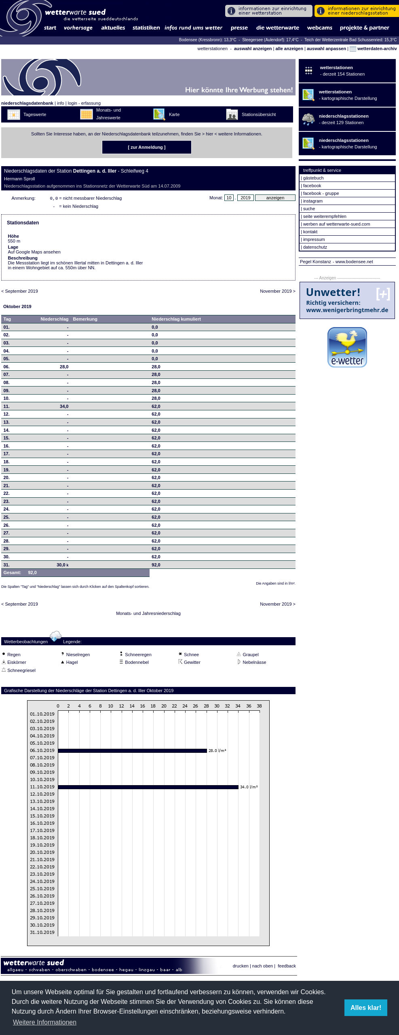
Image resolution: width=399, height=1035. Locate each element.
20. (7, 479)
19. (7, 471)
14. (7, 431)
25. (7, 518)
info (60, 103)
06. (7, 368)
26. (7, 526)
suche (309, 208)
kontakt (310, 231)
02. (7, 336)
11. (7, 408)
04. (7, 352)
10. (7, 399)
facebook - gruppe (321, 193)
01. (7, 328)
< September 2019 (19, 292)
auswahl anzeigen (253, 48)
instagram (313, 201)
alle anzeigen (289, 48)
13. (7, 423)
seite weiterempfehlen (324, 216)
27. (7, 534)
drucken (241, 967)
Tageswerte (34, 114)
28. (7, 542)
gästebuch (313, 177)
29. (7, 550)
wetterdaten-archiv (373, 48)
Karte (174, 114)
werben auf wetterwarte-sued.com (336, 224)
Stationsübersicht (259, 114)
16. (7, 447)
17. (7, 455)
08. (7, 384)
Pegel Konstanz (315, 261)
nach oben (262, 967)
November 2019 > (278, 292)
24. (7, 510)
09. (7, 392)
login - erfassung (84, 103)
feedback (287, 967)
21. (7, 487)
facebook (312, 185)
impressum (314, 239)
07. (7, 376)
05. (7, 360)
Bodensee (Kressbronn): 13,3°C (208, 40)
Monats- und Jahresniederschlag (148, 615)
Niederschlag (54, 320)
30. (7, 558)
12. (7, 415)
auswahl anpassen (326, 48)
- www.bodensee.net (353, 261)
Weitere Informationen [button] (44, 1022)
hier (209, 133)
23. (7, 503)
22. (7, 494)
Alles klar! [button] (365, 1007)
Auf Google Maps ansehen (34, 253)
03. (7, 344)
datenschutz (315, 247)
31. (7, 566)
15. (7, 439)
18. (7, 463)
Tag (7, 320)
